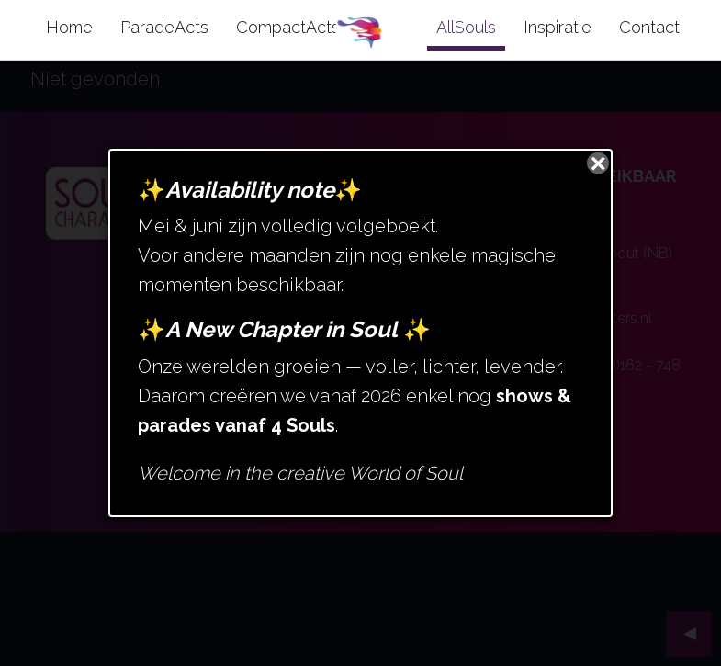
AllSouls (466, 27)
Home (69, 27)
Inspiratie (557, 27)
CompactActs (288, 27)
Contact (649, 27)
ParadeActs (164, 27)
